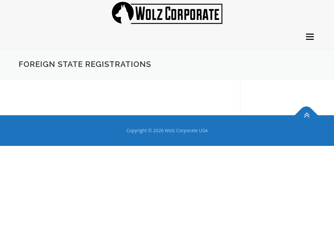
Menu (309, 37)
